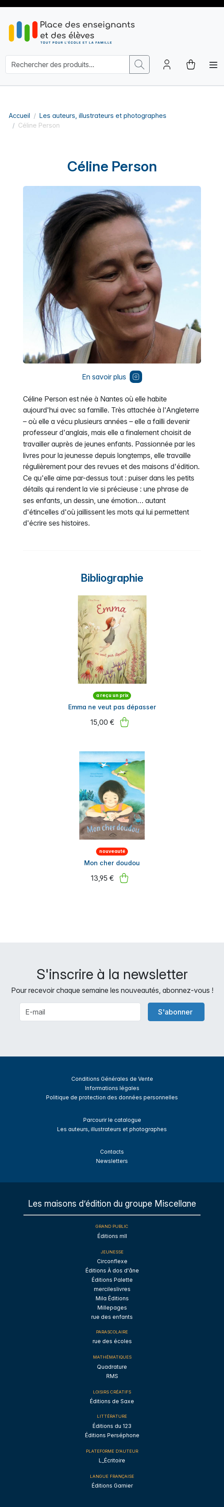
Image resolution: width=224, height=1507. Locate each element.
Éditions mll (112, 1236)
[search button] (139, 64)
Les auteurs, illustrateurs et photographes (102, 115)
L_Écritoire (112, 1460)
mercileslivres (112, 1289)
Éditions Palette (112, 1279)
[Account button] (167, 64)
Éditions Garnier (112, 1485)
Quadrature (112, 1366)
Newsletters (112, 1161)
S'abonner (175, 1011)
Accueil (19, 115)
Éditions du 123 (112, 1426)
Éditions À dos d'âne (112, 1270)
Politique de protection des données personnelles (112, 1097)
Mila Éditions (112, 1298)
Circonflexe (112, 1261)
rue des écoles (112, 1341)
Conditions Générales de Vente (112, 1078)
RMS (112, 1376)
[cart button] (190, 64)
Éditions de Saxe (112, 1401)
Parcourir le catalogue (112, 1120)
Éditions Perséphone (112, 1435)
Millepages (112, 1307)
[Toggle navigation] (213, 65)
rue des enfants (112, 1317)
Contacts (112, 1151)
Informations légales (112, 1088)
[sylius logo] (71, 32)
